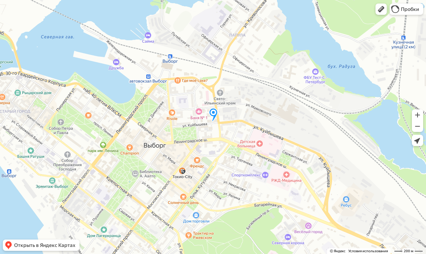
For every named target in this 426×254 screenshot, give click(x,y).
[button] (381, 9)
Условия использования (368, 251)
